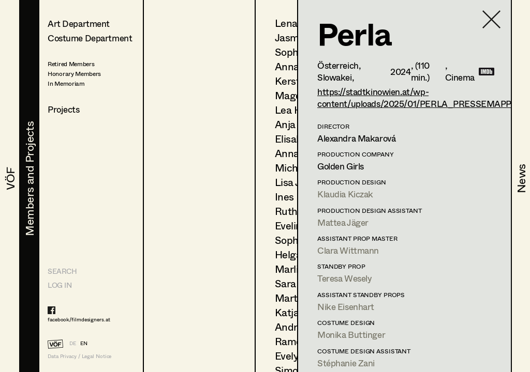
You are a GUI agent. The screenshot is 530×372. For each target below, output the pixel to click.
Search (62, 271)
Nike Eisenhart (345, 307)
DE (72, 343)
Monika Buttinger (351, 335)
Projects (64, 109)
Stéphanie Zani (346, 363)
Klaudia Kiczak (345, 194)
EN (83, 343)
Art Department (79, 23)
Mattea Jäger (343, 222)
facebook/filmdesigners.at (79, 319)
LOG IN (59, 285)
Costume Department (90, 38)
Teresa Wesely (344, 278)
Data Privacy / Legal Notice (79, 356)
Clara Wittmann (348, 250)
